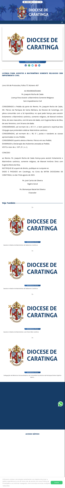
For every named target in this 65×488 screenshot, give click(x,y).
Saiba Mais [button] (6, 486)
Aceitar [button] (56, 482)
